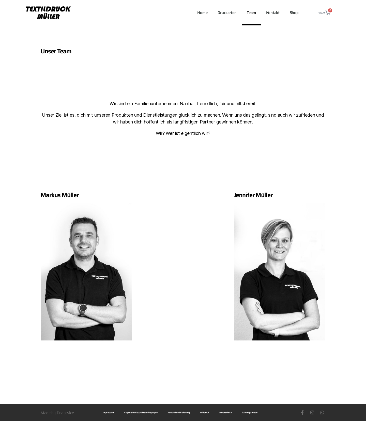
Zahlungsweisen (249, 412)
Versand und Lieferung (178, 412)
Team (251, 13)
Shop (294, 13)
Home (202, 13)
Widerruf (204, 412)
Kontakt (273, 13)
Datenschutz (225, 412)
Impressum (108, 412)
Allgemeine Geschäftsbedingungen (141, 412)
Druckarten (227, 13)
